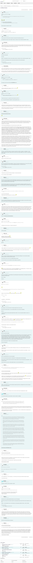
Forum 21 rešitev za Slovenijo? (6, 552)
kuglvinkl (26, 547)
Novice (1, 3)
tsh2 (2, 550)
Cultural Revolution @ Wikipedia (5, 534)
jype (4, 52)
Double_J (3, 14)
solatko (5, 382)
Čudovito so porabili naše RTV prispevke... (6, 88)
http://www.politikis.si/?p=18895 (5, 461)
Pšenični (5, 35)
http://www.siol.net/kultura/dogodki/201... (6, 525)
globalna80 (3, 545)
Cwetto (3, 555)
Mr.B (4, 213)
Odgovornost (23, 560)
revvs (4, 11)
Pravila (1, 560)
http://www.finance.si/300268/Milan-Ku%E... (7, 447)
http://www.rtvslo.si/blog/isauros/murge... (6, 113)
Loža (4, 556)
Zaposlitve (15, 3)
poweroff (5, 28)
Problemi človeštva (6, 548)
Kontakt (12, 561)
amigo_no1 (5, 233)
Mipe (25, 544)
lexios (4, 262)
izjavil (9, 14)
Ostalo (19, 3)
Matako (5, 167)
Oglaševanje (2, 561)
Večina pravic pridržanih (14, 560)
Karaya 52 (5, 102)
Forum (5, 3)
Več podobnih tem (2, 558)
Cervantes (5, 517)
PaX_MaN (5, 188)
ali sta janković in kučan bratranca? (7, 549)
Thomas (26, 552)
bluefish (5, 393)
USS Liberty (5, 42)
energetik (5, 85)
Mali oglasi (8, 3)
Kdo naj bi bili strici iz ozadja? (6, 544)
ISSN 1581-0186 (24, 561)
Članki (12, 3)
